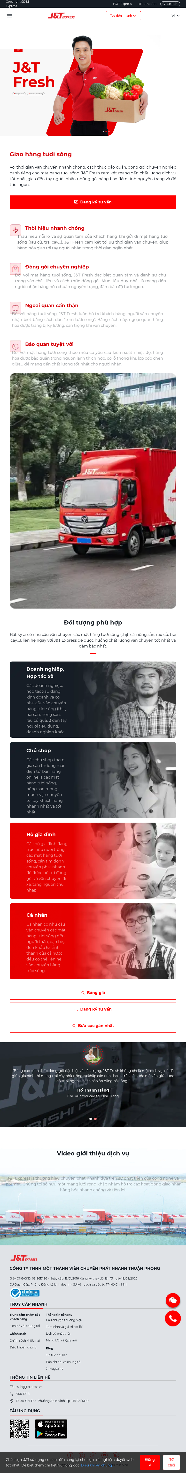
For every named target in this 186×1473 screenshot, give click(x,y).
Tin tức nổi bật (56, 1355)
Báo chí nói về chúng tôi (63, 1362)
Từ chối (171, 1462)
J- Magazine (54, 1368)
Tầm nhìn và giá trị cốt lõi (64, 1327)
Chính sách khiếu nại (25, 1340)
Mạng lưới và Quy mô (61, 1340)
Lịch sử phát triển (58, 1333)
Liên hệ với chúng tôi (25, 1326)
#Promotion (147, 4)
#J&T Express (122, 4)
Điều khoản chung (23, 1347)
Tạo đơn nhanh (123, 15)
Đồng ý (150, 1462)
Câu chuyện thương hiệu (64, 1320)
